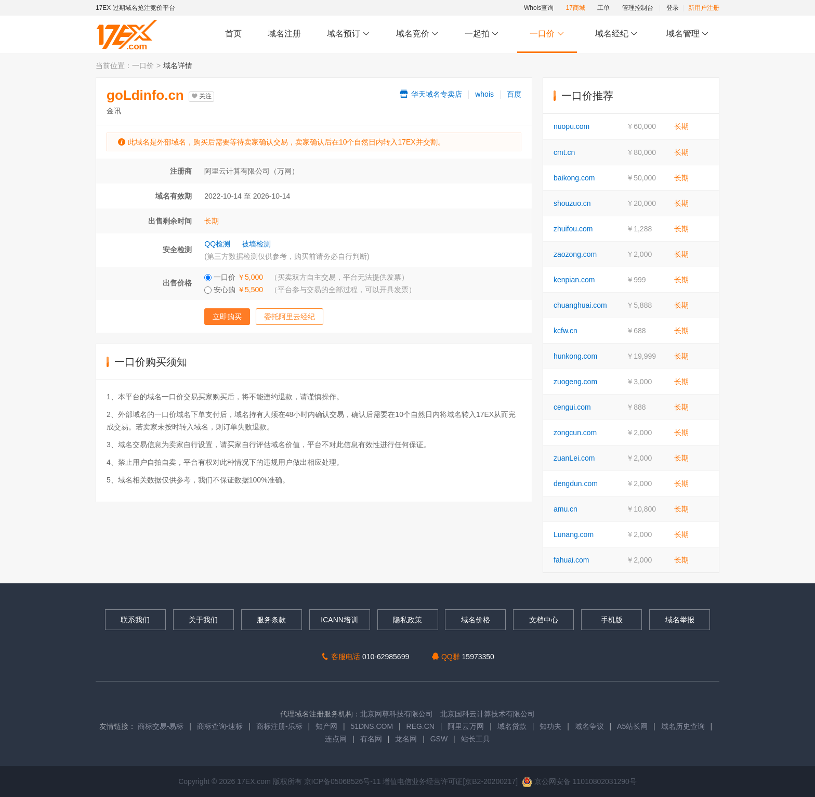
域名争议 (590, 726)
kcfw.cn (565, 330)
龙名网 (406, 739)
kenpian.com (574, 280)
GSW (439, 739)
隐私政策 (407, 620)
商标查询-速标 (221, 726)
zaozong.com (575, 254)
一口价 (547, 34)
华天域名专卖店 (430, 94)
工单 (603, 7)
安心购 (310, 289)
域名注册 (284, 33)
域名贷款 (512, 726)
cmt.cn (564, 152)
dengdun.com (576, 483)
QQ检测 (217, 244)
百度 (514, 94)
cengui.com (572, 407)
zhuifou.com (573, 229)
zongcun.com (575, 432)
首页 (233, 33)
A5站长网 (632, 726)
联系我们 (135, 620)
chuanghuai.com (580, 305)
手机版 (612, 620)
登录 (672, 7)
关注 (201, 96)
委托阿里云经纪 (289, 316)
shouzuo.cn (572, 203)
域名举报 (679, 620)
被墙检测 (256, 244)
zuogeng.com (575, 381)
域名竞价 (417, 34)
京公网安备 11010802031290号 (579, 781)
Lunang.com (574, 534)
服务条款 (271, 620)
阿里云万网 (466, 726)
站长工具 (475, 739)
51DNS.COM (371, 726)
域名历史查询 (683, 726)
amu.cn (565, 509)
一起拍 (483, 34)
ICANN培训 (339, 620)
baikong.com (574, 178)
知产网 (326, 726)
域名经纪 (616, 34)
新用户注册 (703, 7)
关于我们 (203, 620)
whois (484, 94)
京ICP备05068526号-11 (343, 781)
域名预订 (348, 34)
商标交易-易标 (161, 726)
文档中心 (543, 620)
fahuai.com (571, 560)
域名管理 (687, 34)
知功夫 (550, 726)
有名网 (371, 739)
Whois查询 (539, 7)
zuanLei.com (574, 458)
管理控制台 (637, 7)
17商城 (575, 7)
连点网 (336, 739)
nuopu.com (571, 126)
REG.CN (420, 726)
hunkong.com (575, 356)
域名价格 (475, 620)
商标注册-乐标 (279, 726)
